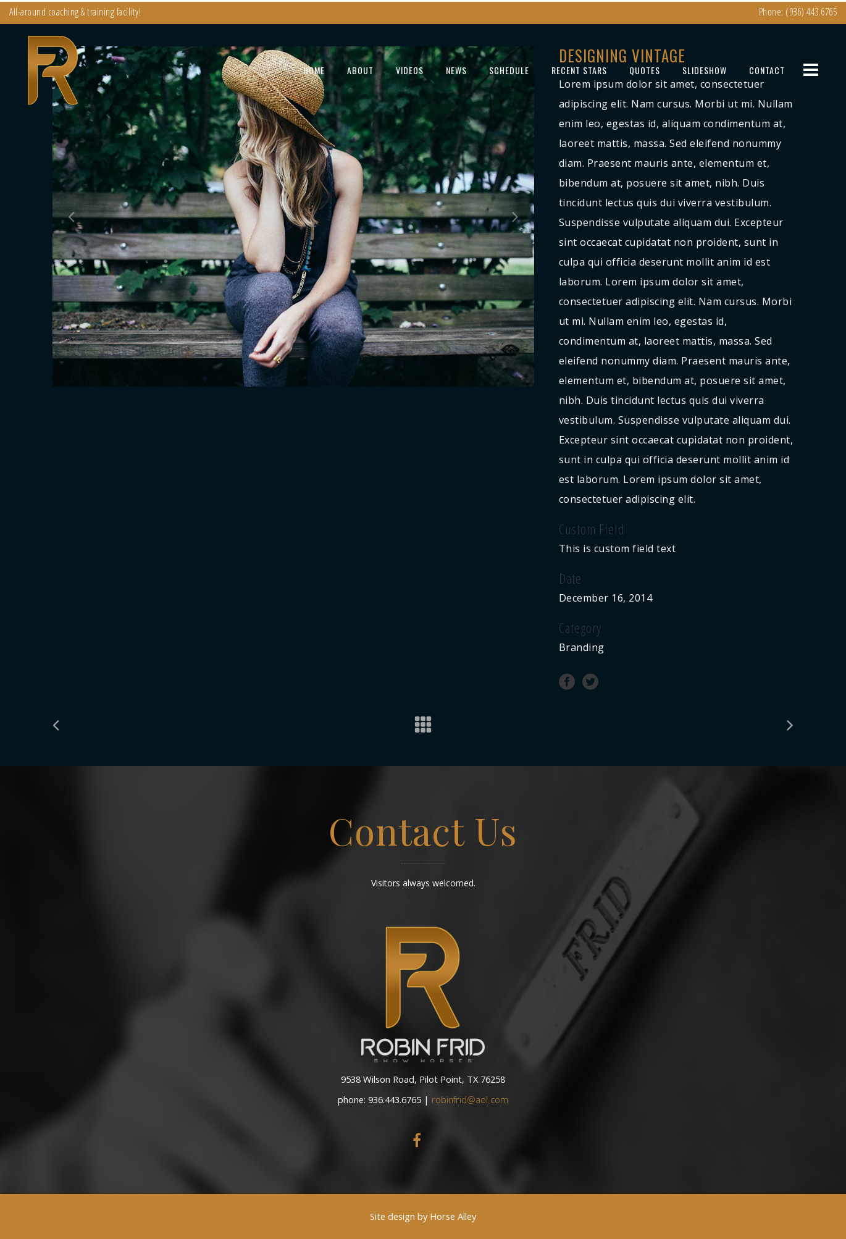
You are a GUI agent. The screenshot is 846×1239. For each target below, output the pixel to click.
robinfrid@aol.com (470, 1099)
